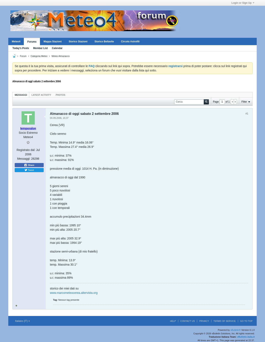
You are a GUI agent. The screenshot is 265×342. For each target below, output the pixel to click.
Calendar (57, 48)
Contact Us (187, 321)
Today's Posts (20, 48)
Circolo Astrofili (130, 41)
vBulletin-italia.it (246, 337)
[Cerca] (191, 101)
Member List (40, 48)
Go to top (246, 321)
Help (173, 321)
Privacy (204, 321)
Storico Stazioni (78, 41)
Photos (60, 95)
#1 (247, 113)
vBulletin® (235, 330)
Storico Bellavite (104, 41)
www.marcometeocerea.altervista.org (74, 292)
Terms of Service (224, 321)
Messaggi (21, 95)
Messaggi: (23, 158)
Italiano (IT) (22, 321)
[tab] (20, 95)
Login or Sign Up (242, 2)
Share (29, 165)
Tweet (29, 170)
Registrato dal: (26, 150)
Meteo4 (16, 41)
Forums (31, 41)
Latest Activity (41, 95)
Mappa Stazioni (52, 41)
